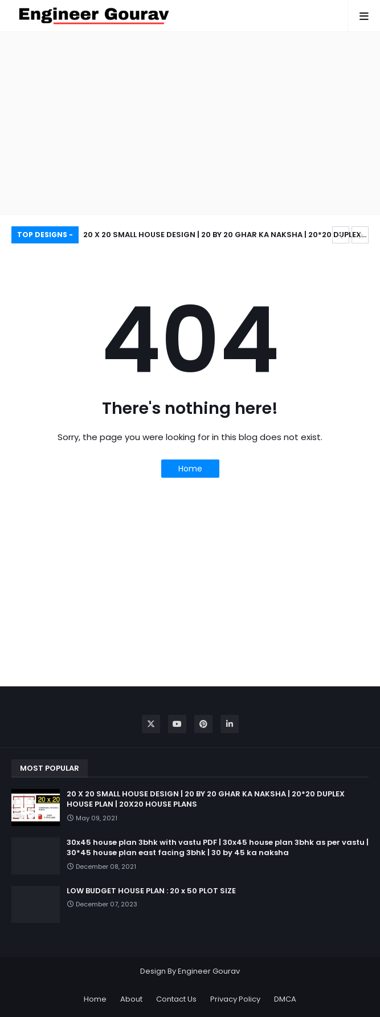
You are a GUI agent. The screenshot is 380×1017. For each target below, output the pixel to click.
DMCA (285, 999)
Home (190, 468)
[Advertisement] (190, 123)
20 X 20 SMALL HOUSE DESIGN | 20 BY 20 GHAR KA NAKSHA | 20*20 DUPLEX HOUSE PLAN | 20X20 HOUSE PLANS (222, 236)
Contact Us (176, 999)
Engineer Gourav (209, 971)
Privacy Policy (235, 999)
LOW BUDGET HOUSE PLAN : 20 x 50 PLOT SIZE (151, 891)
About (131, 999)
